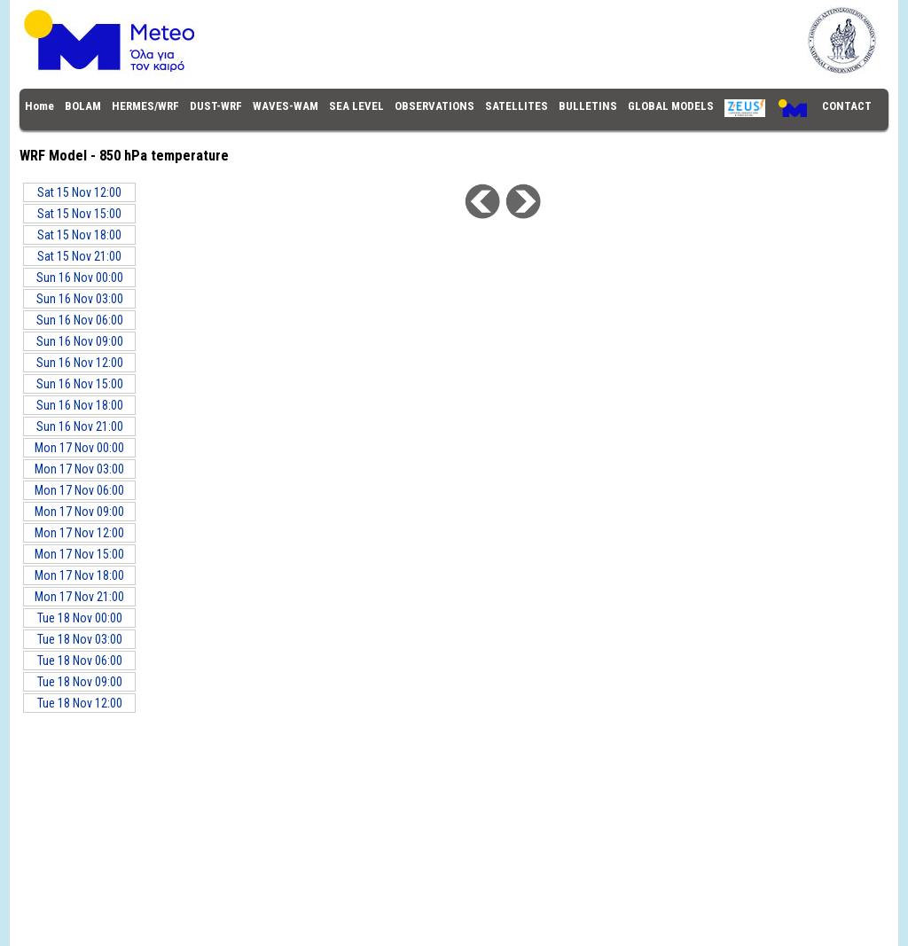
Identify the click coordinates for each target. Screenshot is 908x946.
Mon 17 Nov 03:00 (79, 469)
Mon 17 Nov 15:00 (79, 554)
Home (39, 106)
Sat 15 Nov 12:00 (79, 192)
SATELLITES (516, 106)
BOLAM (83, 106)
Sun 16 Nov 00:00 (79, 277)
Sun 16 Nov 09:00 (79, 341)
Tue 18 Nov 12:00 (79, 703)
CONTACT (847, 106)
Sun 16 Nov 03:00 (79, 299)
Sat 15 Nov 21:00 (79, 256)
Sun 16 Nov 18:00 (79, 405)
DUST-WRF (216, 106)
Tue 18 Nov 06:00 (79, 660)
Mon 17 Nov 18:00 (79, 575)
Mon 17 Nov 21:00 (79, 597)
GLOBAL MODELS (671, 106)
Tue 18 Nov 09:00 (79, 682)
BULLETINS (588, 106)
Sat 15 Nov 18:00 (79, 235)
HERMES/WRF (145, 106)
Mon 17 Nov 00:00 (79, 448)
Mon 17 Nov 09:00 (79, 511)
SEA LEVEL (356, 106)
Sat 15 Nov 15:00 (79, 214)
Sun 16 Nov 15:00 (79, 384)
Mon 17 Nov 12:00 (79, 533)
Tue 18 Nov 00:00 (79, 618)
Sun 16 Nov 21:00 (79, 426)
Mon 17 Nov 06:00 (79, 490)
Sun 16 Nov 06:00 (79, 320)
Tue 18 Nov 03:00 (79, 639)
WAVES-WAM (285, 106)
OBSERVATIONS (434, 106)
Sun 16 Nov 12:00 (79, 363)
